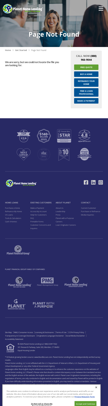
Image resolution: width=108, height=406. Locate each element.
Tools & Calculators (13, 218)
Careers (59, 221)
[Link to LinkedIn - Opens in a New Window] (93, 182)
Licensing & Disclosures (44, 332)
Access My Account (38, 211)
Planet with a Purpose (65, 218)
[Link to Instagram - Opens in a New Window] (100, 182)
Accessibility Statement (14, 339)
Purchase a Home (12, 208)
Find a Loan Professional (86, 92)
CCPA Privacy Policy (76, 332)
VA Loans (9, 215)
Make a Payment (86, 100)
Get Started (21, 50)
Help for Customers (38, 215)
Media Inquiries (87, 215)
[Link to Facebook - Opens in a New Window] (86, 182)
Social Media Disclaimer (75, 336)
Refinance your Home (86, 82)
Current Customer (88, 208)
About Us (59, 208)
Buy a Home (86, 74)
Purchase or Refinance (90, 211)
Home (8, 50)
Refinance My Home (13, 211)
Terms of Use (61, 332)
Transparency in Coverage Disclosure (20, 336)
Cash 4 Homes (11, 221)
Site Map (8, 332)
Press (58, 215)
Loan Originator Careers (66, 225)
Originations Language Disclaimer (50, 336)
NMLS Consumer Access (23, 332)
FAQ (32, 218)
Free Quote (86, 67)
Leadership (60, 211)
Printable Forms (36, 221)
